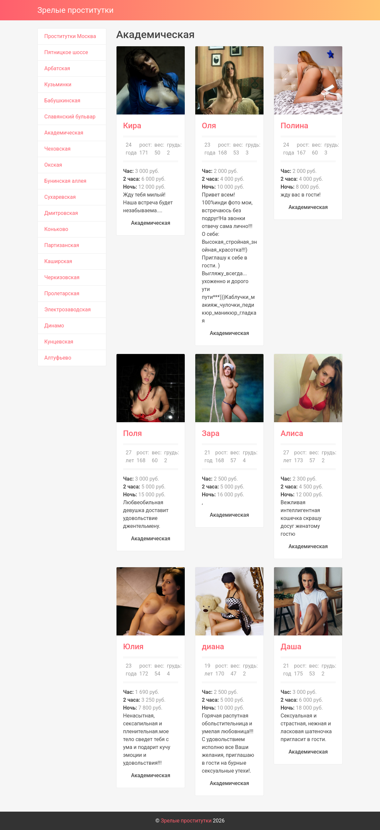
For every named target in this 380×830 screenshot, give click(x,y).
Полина (294, 125)
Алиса (292, 433)
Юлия (133, 646)
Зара (211, 433)
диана (213, 646)
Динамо (54, 325)
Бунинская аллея (65, 181)
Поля (132, 433)
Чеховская (57, 149)
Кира (132, 125)
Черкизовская (61, 277)
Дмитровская (61, 213)
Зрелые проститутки (75, 10)
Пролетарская (61, 293)
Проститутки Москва (70, 36)
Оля (209, 125)
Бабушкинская (62, 100)
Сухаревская (60, 197)
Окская (53, 165)
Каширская (58, 261)
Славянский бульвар (69, 117)
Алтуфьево (57, 358)
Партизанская (61, 245)
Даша (291, 646)
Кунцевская (58, 342)
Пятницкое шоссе (66, 52)
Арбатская (57, 68)
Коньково (56, 229)
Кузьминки (58, 84)
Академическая (63, 133)
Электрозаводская (67, 309)
